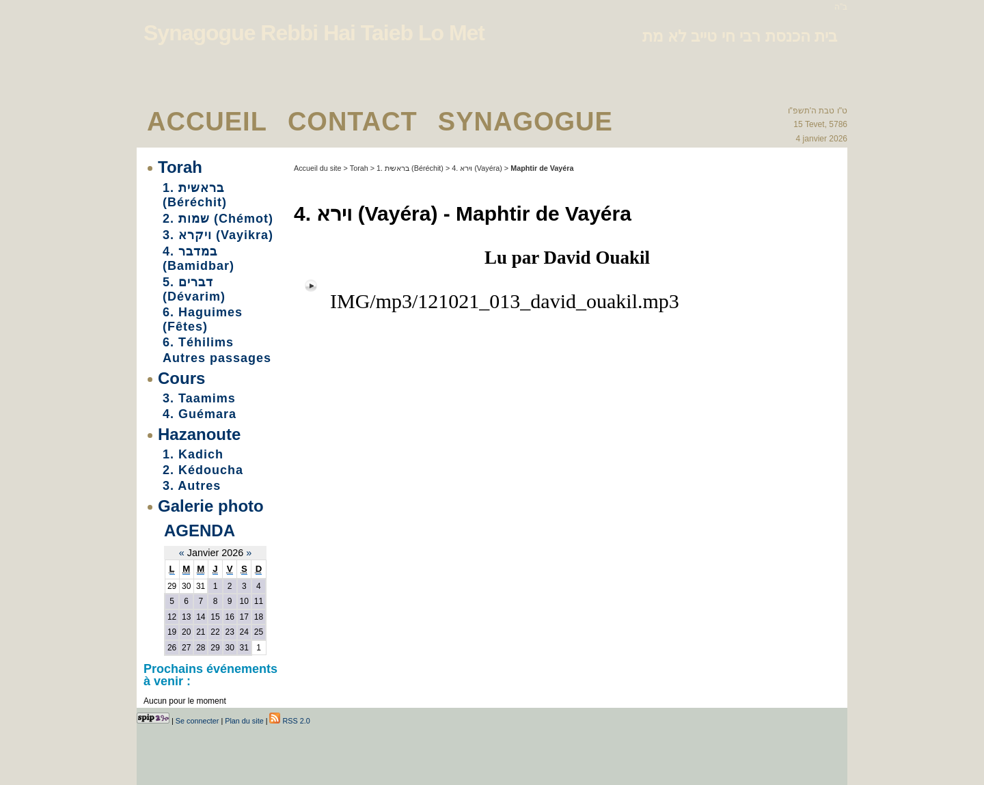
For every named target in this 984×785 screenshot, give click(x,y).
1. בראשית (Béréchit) (195, 195)
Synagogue (525, 121)
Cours (181, 378)
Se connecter (197, 721)
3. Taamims (199, 398)
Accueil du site (318, 168)
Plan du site (244, 721)
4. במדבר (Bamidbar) (198, 259)
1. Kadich (193, 454)
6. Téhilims (198, 342)
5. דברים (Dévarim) (194, 289)
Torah (180, 167)
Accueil (207, 121)
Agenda (199, 530)
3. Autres (192, 486)
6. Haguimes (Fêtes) (203, 319)
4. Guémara (199, 414)
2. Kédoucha (203, 470)
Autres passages (217, 358)
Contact (353, 121)
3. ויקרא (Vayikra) (218, 235)
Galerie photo (211, 506)
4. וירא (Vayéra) (477, 168)
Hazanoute (199, 434)
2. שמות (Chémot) (218, 218)
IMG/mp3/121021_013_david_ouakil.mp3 (504, 301)
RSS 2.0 (289, 721)
